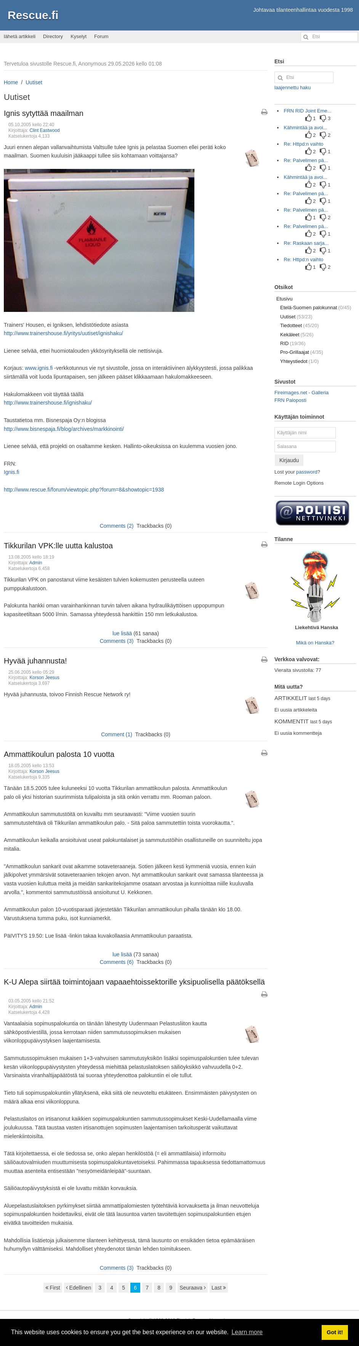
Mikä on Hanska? (315, 643)
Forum (101, 36)
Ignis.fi (11, 472)
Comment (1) (116, 734)
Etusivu (284, 299)
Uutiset (34, 82)
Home (11, 82)
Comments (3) (117, 641)
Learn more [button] (247, 1332)
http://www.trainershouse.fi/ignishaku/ (48, 403)
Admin (35, 562)
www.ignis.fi (39, 368)
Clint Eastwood (44, 130)
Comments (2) (117, 526)
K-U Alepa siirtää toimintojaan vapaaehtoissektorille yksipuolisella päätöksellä (134, 982)
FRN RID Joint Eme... (308, 111)
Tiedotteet (299, 325)
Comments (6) (117, 962)
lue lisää (122, 633)
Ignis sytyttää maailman (43, 113)
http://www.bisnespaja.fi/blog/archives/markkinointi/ (64, 429)
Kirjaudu (289, 460)
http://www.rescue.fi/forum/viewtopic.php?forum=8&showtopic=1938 (84, 490)
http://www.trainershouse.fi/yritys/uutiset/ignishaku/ (63, 333)
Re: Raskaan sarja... (306, 243)
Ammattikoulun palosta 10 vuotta (59, 754)
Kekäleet (297, 334)
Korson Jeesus (44, 677)
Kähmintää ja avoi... (305, 127)
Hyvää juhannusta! (35, 661)
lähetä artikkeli (19, 36)
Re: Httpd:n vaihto (304, 144)
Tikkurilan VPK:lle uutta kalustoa (58, 545)
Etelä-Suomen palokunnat (315, 307)
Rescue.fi (33, 15)
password (306, 472)
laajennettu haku (292, 87)
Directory (53, 36)
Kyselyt (79, 36)
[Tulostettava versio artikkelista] (264, 112)
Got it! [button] (335, 1332)
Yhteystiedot (299, 361)
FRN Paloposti (290, 400)
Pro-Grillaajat (301, 352)
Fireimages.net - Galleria (301, 392)
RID (293, 343)
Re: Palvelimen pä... (306, 160)
